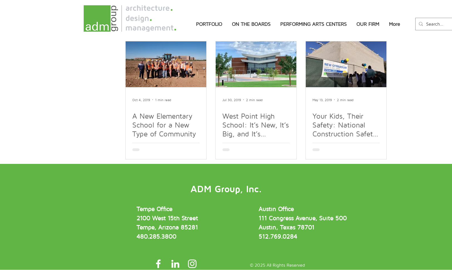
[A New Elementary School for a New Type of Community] (166, 64)
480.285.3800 (156, 236)
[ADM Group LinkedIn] (175, 263)
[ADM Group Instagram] (192, 263)
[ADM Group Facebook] (158, 263)
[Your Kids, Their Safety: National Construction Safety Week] (346, 64)
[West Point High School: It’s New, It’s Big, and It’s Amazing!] (256, 64)
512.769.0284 (278, 236)
